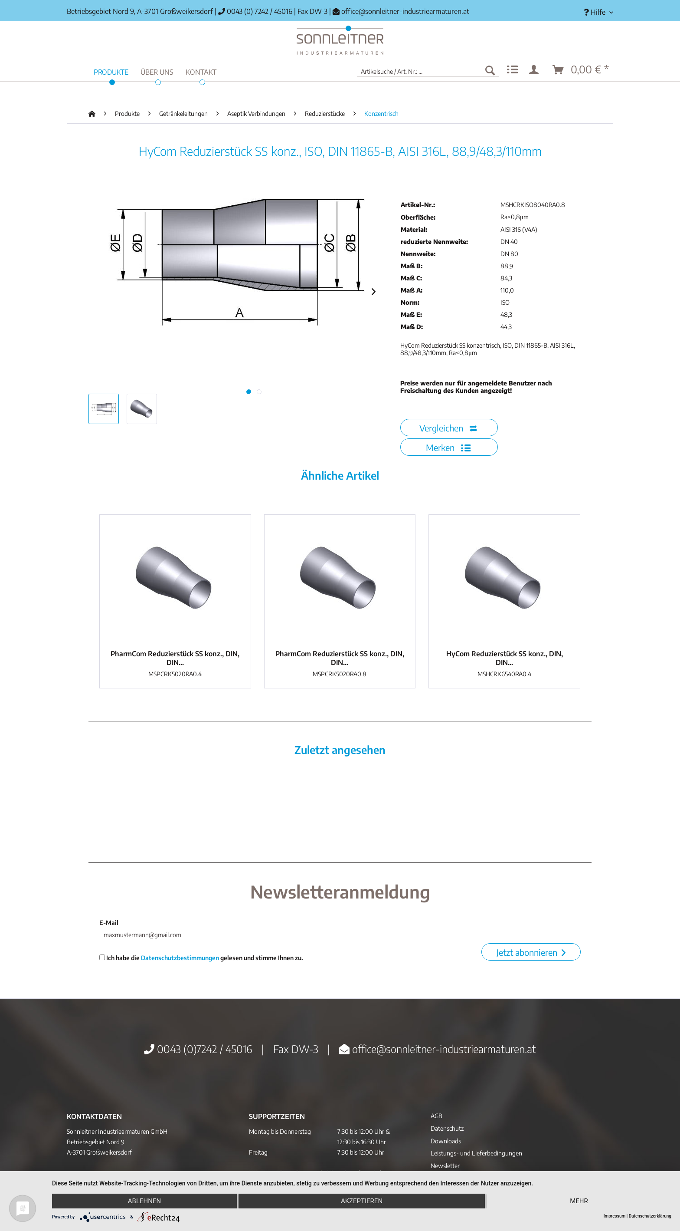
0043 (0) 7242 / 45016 (255, 11)
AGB (436, 1115)
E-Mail (108, 922)
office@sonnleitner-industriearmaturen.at (405, 11)
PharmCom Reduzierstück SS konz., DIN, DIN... (175, 658)
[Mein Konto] (536, 70)
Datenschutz (447, 1128)
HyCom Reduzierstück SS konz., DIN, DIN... (504, 658)
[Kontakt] (201, 71)
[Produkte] (111, 71)
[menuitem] (595, 12)
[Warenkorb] (581, 70)
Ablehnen (144, 1201)
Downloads (446, 1141)
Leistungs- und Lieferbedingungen (476, 1153)
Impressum (615, 1216)
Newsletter (445, 1165)
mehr (579, 1201)
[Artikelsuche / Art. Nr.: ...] (428, 69)
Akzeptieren (361, 1201)
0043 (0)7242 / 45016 (198, 1048)
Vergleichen (448, 427)
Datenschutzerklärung (650, 1216)
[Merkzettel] (512, 70)
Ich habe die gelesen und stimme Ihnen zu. (201, 957)
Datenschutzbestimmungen (180, 957)
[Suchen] (490, 70)
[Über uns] (157, 71)
